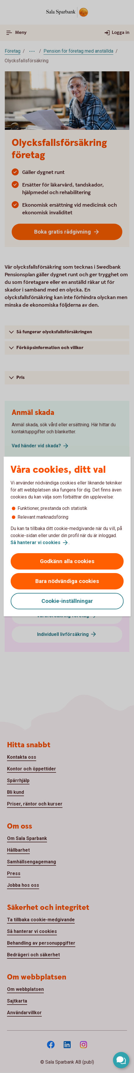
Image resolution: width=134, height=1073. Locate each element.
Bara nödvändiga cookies (67, 581)
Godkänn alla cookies (67, 561)
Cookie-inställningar (67, 601)
